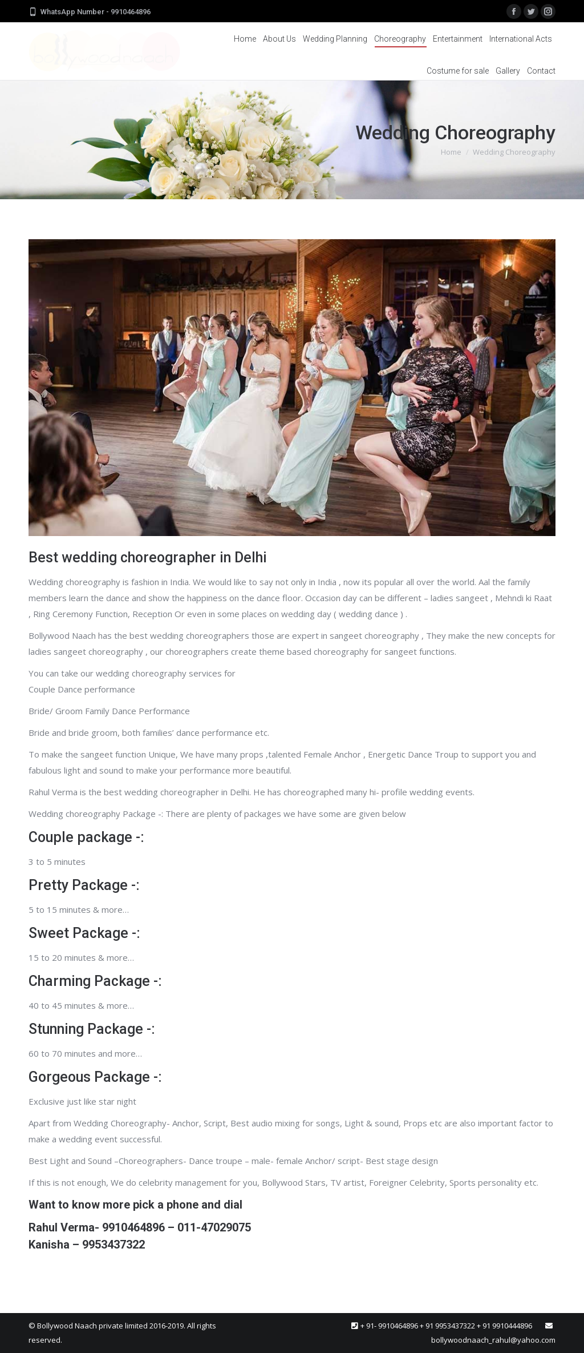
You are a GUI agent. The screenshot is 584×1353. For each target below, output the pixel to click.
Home (451, 152)
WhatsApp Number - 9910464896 (95, 11)
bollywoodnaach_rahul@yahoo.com (493, 1340)
